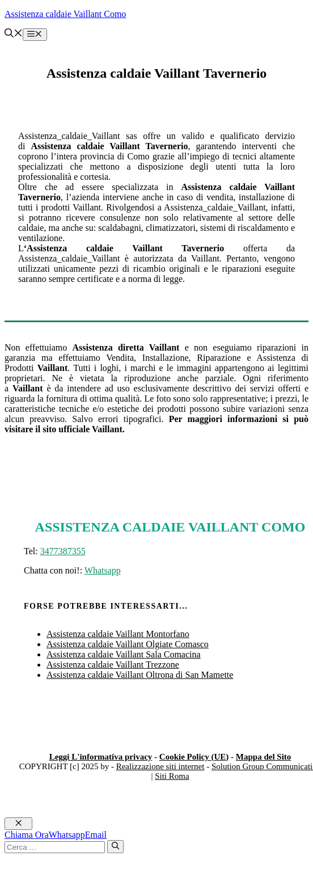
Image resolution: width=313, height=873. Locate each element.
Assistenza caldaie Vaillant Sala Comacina (123, 654)
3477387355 (63, 551)
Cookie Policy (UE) (194, 756)
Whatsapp (102, 570)
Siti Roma (172, 776)
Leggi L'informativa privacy (101, 756)
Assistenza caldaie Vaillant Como (65, 14)
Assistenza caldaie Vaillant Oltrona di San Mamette (139, 675)
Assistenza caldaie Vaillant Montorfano (117, 634)
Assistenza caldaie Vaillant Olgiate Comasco (127, 644)
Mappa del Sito (263, 756)
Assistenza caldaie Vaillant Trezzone (112, 664)
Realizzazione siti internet (160, 766)
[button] (14, 34)
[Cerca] (115, 846)
